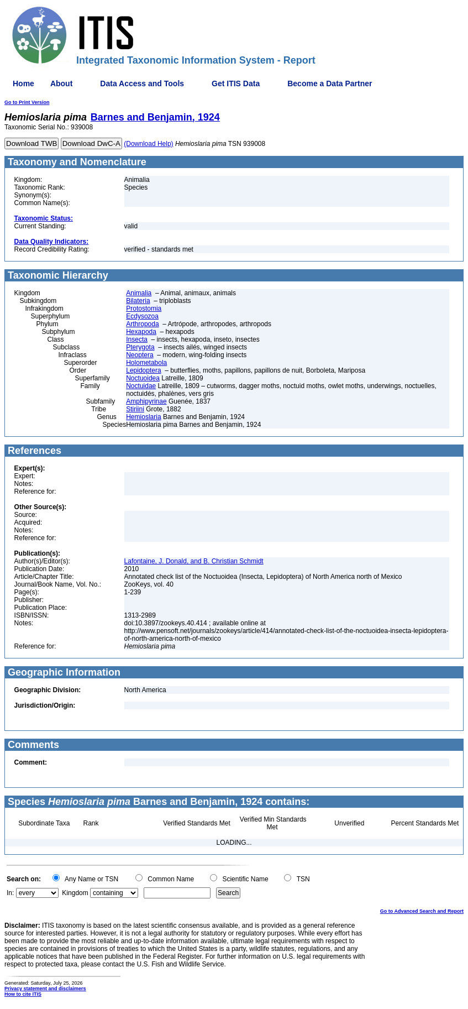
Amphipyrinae (146, 401)
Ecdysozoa (142, 316)
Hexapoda (141, 332)
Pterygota (140, 347)
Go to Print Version (27, 102)
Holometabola (146, 363)
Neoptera (139, 355)
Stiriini (135, 409)
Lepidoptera (143, 370)
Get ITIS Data (236, 83)
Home (23, 83)
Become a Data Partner (329, 83)
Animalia (138, 293)
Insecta (137, 339)
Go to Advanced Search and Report (422, 911)
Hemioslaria (143, 417)
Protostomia (143, 308)
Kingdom (75, 893)
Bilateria (138, 301)
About (61, 83)
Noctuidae (141, 386)
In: (10, 893)
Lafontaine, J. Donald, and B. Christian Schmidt (194, 561)
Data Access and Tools (142, 83)
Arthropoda (142, 324)
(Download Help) (148, 144)
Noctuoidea (143, 378)
